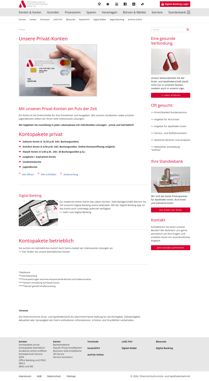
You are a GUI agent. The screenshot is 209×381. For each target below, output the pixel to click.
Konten (22, 19)
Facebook (125, 4)
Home (22, 29)
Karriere (157, 12)
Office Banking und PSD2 (32, 360)
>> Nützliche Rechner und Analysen (170, 139)
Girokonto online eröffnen (33, 350)
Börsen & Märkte (134, 12)
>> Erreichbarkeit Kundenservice (169, 112)
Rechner (117, 4)
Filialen (99, 4)
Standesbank (177, 12)
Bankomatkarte (61, 344)
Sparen (91, 12)
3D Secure (58, 354)
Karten (33, 19)
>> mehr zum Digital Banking (75, 212)
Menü (188, 12)
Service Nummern (63, 357)
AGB (39, 376)
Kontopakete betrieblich (32, 347)
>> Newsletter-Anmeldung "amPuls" (165, 148)
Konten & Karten (30, 12)
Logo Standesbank (34, 4)
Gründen (53, 12)
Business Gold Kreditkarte (67, 350)
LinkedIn (134, 4)
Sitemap (71, 376)
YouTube (143, 4)
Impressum (25, 376)
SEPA (21, 357)
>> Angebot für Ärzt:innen (165, 119)
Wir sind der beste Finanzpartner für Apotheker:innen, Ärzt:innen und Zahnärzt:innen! (169, 200)
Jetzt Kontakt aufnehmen (170, 247)
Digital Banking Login (177, 4)
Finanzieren (73, 12)
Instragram (151, 4)
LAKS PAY (57, 19)
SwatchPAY (84, 19)
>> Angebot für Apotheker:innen (168, 126)
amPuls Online (135, 19)
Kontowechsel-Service (31, 354)
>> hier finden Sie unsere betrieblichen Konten (44, 251)
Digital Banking (117, 19)
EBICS (22, 363)
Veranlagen (109, 12)
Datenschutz (54, 376)
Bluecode (70, 19)
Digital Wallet (99, 19)
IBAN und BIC (26, 366)
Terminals (44, 19)
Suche (187, 29)
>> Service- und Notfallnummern (169, 133)
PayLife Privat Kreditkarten (67, 347)
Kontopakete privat (29, 344)
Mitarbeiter (108, 4)
